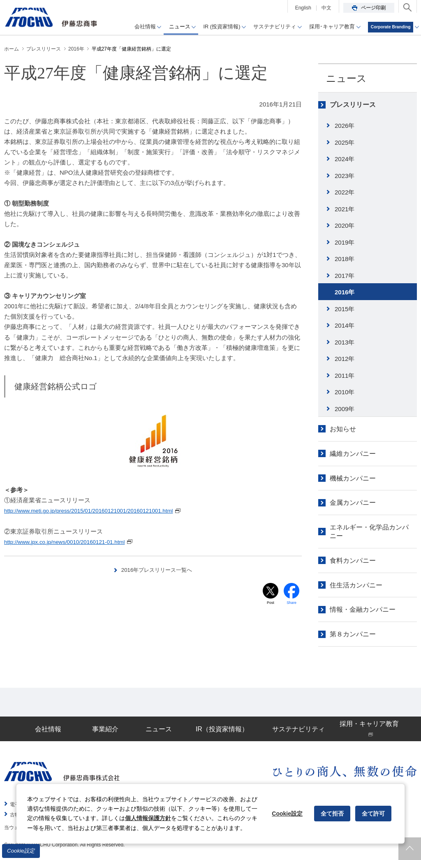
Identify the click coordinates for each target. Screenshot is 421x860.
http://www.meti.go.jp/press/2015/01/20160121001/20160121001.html (99, 510)
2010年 (344, 391)
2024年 (344, 158)
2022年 (344, 192)
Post (270, 603)
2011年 (344, 375)
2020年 (344, 225)
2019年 (344, 242)
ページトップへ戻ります (409, 848)
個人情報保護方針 (148, 818)
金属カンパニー (353, 502)
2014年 (344, 325)
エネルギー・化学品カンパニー (369, 531)
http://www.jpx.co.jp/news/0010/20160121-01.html (72, 541)
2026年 (344, 125)
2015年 (344, 308)
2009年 (344, 408)
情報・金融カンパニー (363, 609)
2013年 (344, 342)
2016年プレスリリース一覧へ (157, 569)
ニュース (346, 78)
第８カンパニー (353, 634)
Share (291, 603)
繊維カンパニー (353, 453)
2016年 (344, 292)
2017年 (344, 275)
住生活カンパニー (356, 585)
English (303, 8)
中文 (326, 8)
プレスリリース (353, 104)
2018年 (344, 258)
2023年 (344, 175)
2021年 (344, 209)
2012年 (344, 358)
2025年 (344, 142)
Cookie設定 (21, 851)
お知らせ (343, 428)
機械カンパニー (353, 478)
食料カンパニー (353, 560)
